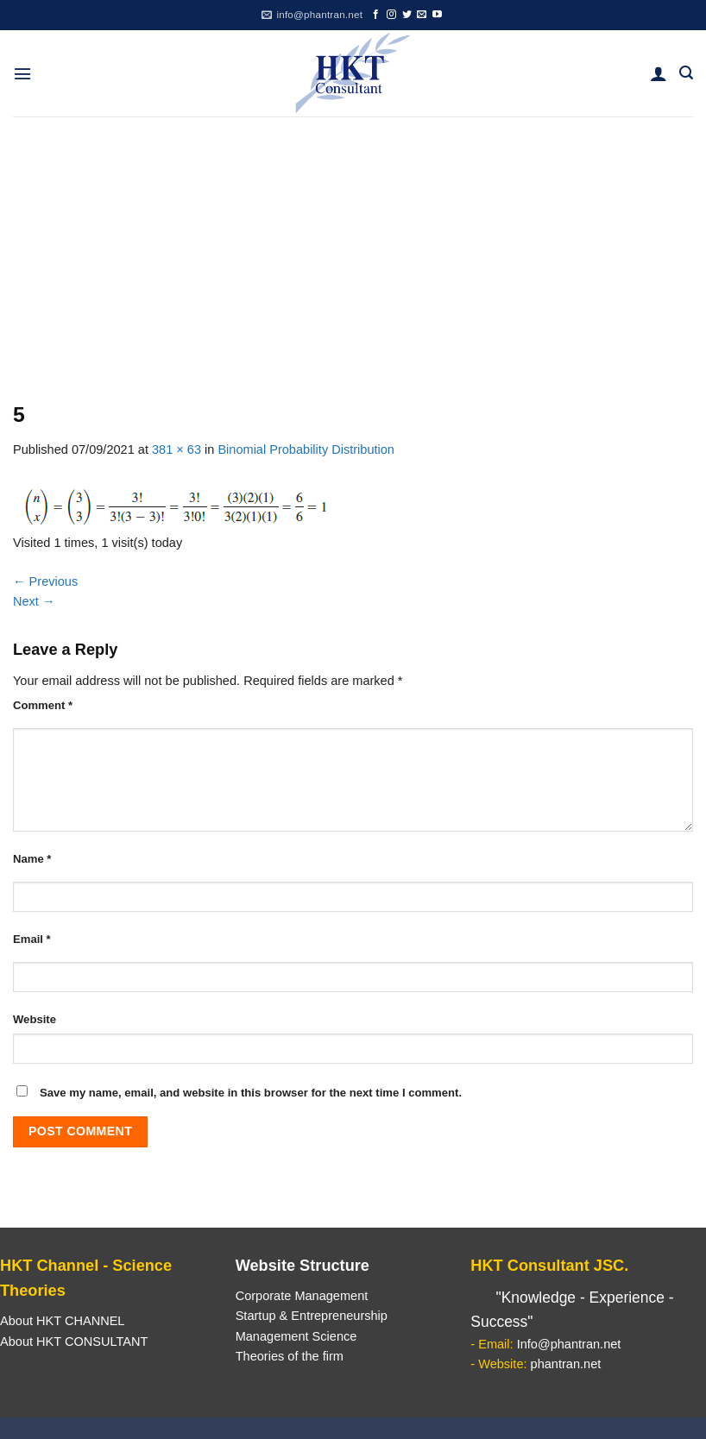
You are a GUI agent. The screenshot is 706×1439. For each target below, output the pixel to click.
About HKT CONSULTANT (74, 1341)
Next (34, 601)
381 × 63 (176, 449)
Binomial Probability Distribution (305, 449)
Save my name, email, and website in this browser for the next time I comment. (251, 1092)
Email (32, 939)
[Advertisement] (353, 246)
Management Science (296, 1336)
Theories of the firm (290, 1356)
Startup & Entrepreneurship (312, 1316)
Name (32, 858)
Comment (42, 705)
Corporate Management (302, 1296)
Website (34, 1019)
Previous (45, 581)
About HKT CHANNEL (62, 1321)
